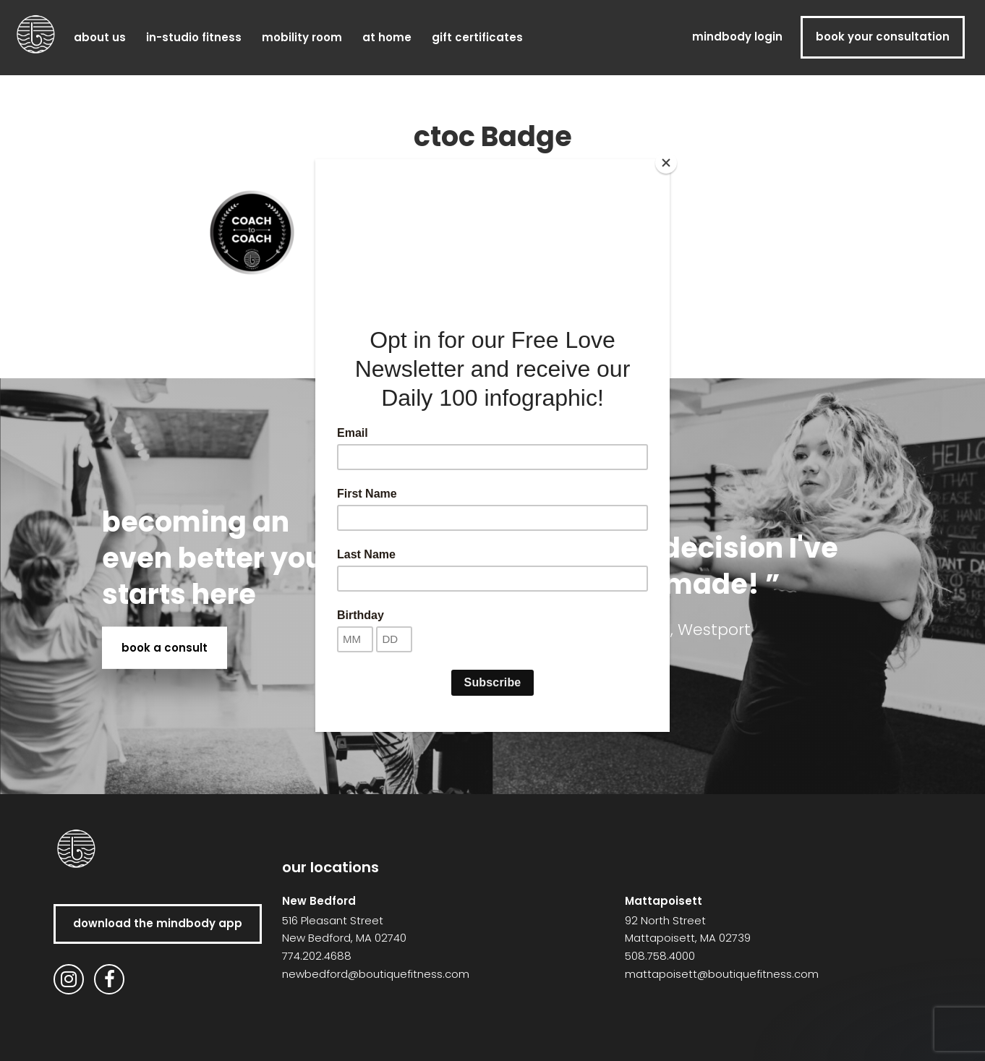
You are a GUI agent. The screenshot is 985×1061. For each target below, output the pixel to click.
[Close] (666, 163)
